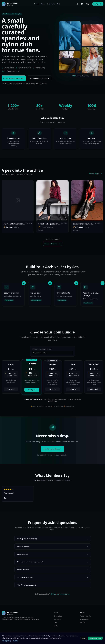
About (56, 625)
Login (88, 4)
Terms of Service (85, 616)
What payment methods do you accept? (52, 562)
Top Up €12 (52, 389)
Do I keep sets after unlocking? (52, 539)
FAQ (58, 4)
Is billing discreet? (52, 570)
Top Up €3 (11, 389)
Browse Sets (58, 616)
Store (43, 4)
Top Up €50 (94, 389)
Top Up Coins (98, 4)
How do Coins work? (52, 546)
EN (41, 636)
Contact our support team (60, 594)
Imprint (82, 622)
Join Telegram (96, 636)
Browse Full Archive (53, 244)
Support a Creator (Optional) (41, 349)
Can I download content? (52, 577)
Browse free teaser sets (13, 78)
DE (44, 636)
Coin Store (57, 619)
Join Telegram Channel (52, 449)
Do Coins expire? (52, 554)
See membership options (39, 78)
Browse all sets (95, 174)
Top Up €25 (73, 389)
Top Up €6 (31, 390)
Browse (36, 4)
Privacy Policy (84, 619)
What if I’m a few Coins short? (52, 585)
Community (51, 4)
